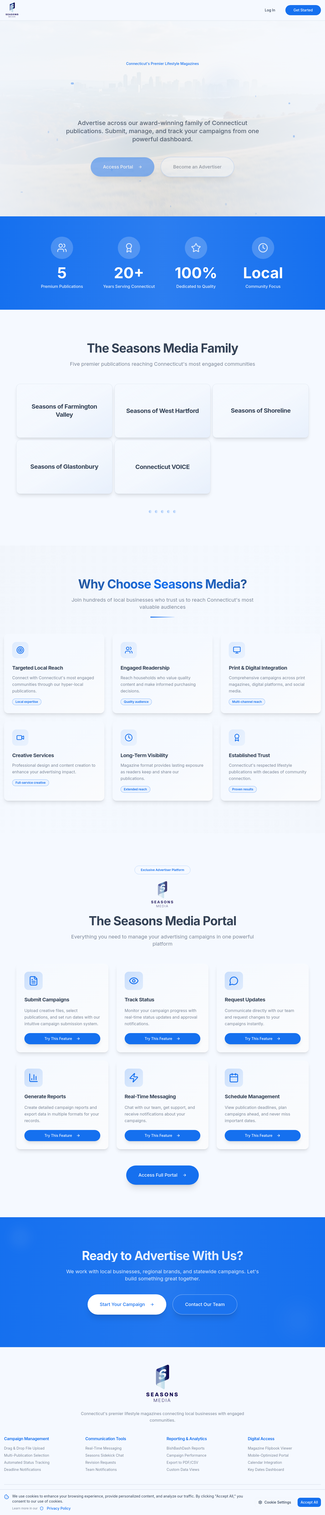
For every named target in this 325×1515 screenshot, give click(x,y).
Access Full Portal (162, 1175)
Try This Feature (62, 1038)
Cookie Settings (274, 1502)
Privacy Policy (55, 1508)
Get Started (303, 10)
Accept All (309, 1502)
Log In (270, 10)
